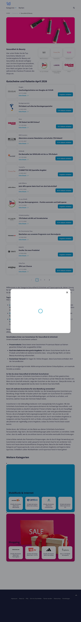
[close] (67, 292)
